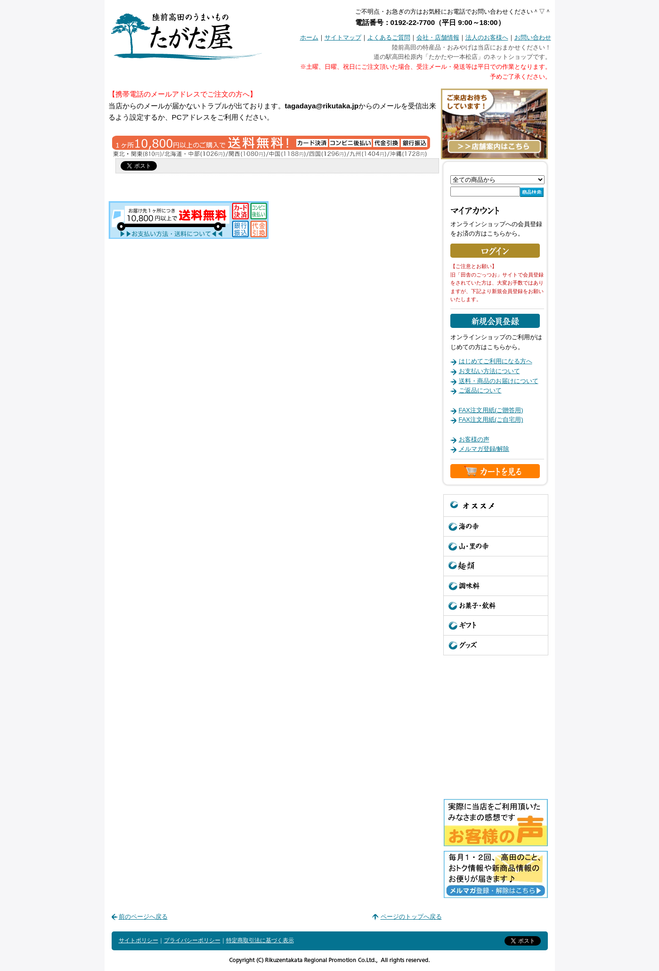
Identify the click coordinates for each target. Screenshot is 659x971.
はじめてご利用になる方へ (495, 361)
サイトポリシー (138, 940)
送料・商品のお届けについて (498, 380)
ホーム (309, 37)
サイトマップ (343, 37)
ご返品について (480, 390)
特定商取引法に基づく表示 (260, 940)
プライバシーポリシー (192, 940)
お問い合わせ (532, 37)
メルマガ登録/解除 (484, 448)
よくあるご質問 (388, 37)
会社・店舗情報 (437, 37)
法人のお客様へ (486, 37)
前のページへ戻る (143, 916)
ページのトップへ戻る (411, 916)
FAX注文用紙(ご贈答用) (491, 410)
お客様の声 (474, 439)
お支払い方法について (489, 371)
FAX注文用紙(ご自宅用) (491, 419)
